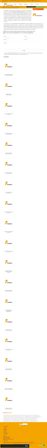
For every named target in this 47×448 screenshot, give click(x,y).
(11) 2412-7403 (29, 0)
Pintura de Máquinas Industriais (25, 421)
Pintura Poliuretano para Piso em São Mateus (8, 134)
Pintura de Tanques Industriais (7, 415)
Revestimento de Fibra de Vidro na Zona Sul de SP (8, 291)
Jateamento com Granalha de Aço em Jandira (9, 232)
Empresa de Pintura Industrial (7, 419)
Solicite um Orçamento (31, 6)
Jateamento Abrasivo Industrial (16, 420)
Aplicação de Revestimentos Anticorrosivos (23, 418)
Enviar (23, 50)
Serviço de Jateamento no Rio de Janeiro (8, 114)
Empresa (20, 4)
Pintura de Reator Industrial (33, 421)
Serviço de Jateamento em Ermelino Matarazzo (8, 173)
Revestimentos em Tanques (7, 418)
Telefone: (5, 39)
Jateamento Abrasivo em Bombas (8, 420)
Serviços (26, 4)
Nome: (5, 36)
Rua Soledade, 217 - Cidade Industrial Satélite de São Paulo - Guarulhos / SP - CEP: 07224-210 (19, 442)
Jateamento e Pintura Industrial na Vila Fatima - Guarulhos (8, 271)
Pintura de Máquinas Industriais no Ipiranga (8, 369)
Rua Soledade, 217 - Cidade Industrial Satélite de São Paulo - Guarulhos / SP (14, 0)
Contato (37, 4)
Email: (25, 36)
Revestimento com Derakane (25, 415)
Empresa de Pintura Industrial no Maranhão (8, 330)
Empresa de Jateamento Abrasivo (33, 418)
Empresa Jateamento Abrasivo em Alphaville (8, 153)
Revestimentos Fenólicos (14, 418)
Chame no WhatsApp (39, 6)
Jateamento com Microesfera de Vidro (34, 420)
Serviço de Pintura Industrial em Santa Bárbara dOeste (9, 75)
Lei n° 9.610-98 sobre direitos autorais (23, 54)
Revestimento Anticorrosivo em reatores (16, 415)
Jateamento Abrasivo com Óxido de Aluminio (30, 419)
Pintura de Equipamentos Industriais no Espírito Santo (9, 389)
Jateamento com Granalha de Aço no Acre (9, 251)
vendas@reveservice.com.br (37, 0)
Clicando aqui (30, 32)
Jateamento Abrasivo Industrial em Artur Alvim (8, 408)
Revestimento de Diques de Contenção (34, 415)
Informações (6, 433)
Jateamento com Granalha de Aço (25, 420)
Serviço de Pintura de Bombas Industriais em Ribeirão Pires (8, 311)
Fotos (32, 4)
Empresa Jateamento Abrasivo (15, 419)
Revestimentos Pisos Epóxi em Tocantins (8, 349)
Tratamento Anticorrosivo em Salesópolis (8, 192)
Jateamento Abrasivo (22, 419)
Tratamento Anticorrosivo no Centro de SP (8, 212)
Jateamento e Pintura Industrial (7, 421)
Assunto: (25, 39)
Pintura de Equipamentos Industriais (16, 421)
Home (15, 4)
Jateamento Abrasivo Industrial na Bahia (9, 94)
